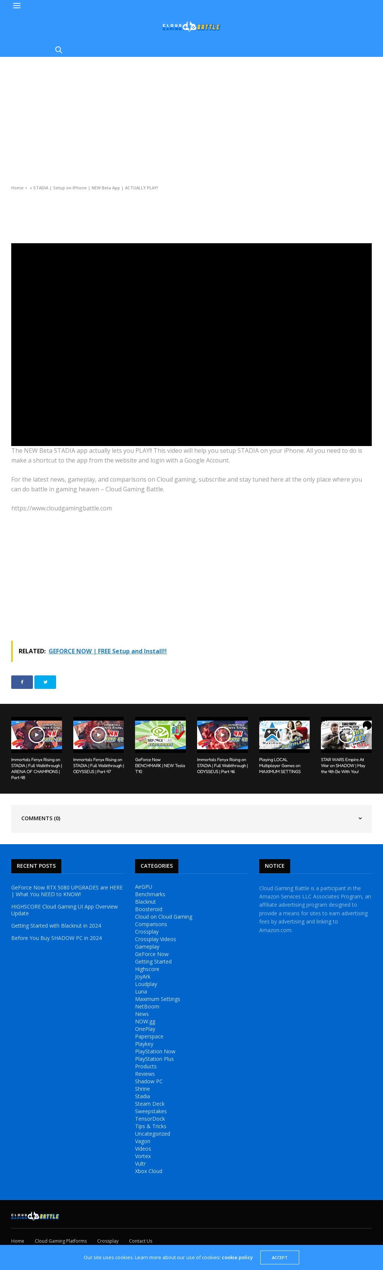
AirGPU (143, 886)
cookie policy (237, 1257)
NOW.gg (145, 1021)
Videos (18, 205)
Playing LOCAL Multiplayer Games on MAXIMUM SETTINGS (280, 765)
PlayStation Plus (154, 1059)
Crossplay (147, 931)
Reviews (145, 1074)
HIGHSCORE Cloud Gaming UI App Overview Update (64, 910)
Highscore (147, 969)
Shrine (142, 1089)
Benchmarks (150, 894)
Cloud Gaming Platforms (61, 1241)
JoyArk (142, 976)
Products (146, 1066)
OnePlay (145, 1029)
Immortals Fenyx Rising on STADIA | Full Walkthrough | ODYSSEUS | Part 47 (98, 765)
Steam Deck (150, 1103)
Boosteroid (148, 909)
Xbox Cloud (148, 1171)
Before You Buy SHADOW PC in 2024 (56, 938)
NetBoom (147, 1006)
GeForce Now (152, 954)
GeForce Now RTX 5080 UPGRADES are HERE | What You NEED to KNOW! (67, 891)
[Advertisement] (191, 113)
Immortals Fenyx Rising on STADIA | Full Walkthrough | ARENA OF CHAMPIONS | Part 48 (36, 768)
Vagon (142, 1141)
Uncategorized (152, 1133)
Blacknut (145, 901)
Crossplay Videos (155, 939)
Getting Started (153, 961)
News (142, 1014)
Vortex (143, 1156)
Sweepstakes (151, 1111)
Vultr (140, 1163)
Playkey (144, 1044)
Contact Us (140, 1241)
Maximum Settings (157, 999)
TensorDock (150, 1118)
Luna (141, 991)
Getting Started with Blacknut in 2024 (56, 925)
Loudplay (146, 984)
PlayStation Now (155, 1051)
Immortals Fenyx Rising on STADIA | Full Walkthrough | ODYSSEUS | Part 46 (222, 765)
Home (17, 187)
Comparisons (151, 924)
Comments (40, 818)
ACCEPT (280, 1257)
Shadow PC (149, 1081)
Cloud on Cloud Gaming (163, 916)
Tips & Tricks (150, 1126)
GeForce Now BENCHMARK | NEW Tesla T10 (160, 765)
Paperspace (149, 1036)
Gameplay (147, 946)
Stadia (142, 1096)
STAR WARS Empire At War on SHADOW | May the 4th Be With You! (343, 765)
